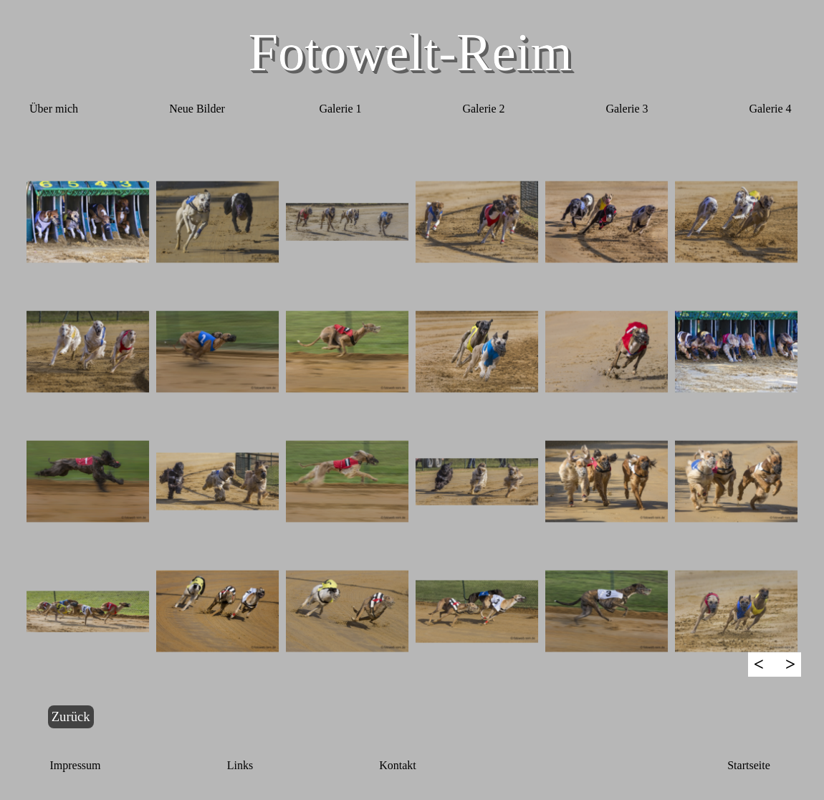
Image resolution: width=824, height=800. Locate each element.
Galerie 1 (340, 109)
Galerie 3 (626, 109)
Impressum (74, 765)
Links (240, 765)
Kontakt (397, 765)
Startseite (748, 765)
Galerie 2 (483, 109)
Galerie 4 (770, 109)
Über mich (53, 109)
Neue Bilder (197, 109)
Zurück (71, 716)
